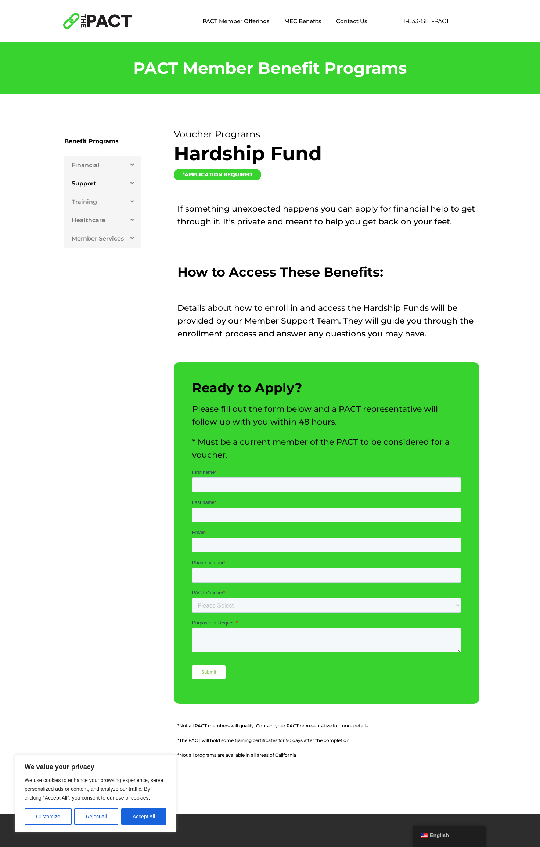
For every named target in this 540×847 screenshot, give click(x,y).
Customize (48, 816)
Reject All (96, 816)
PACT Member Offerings (236, 21)
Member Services (98, 238)
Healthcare (88, 220)
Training (84, 201)
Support (84, 183)
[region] (95, 793)
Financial (86, 165)
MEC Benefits (302, 21)
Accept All (144, 816)
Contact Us (351, 21)
